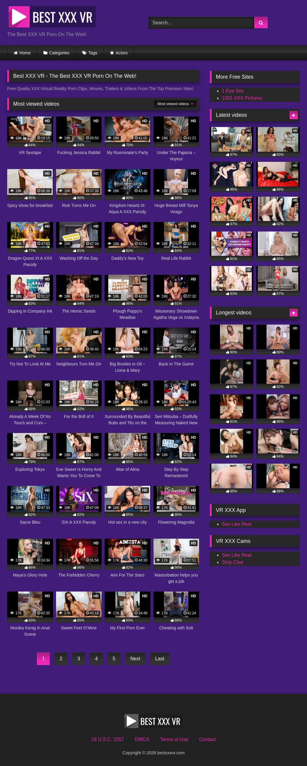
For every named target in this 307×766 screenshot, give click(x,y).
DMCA (142, 739)
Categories (59, 52)
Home (25, 52)
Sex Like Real (237, 524)
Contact (207, 739)
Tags (92, 52)
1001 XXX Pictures (242, 98)
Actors (122, 52)
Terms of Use (174, 739)
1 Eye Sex (233, 90)
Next (135, 658)
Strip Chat (232, 562)
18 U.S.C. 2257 (107, 739)
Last (159, 658)
